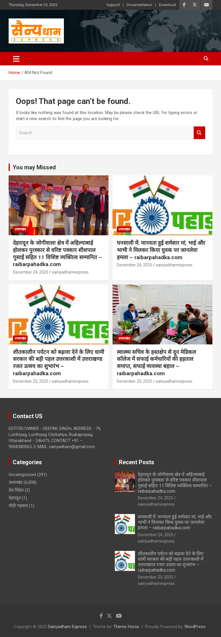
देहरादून (15, 497)
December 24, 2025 (30, 272)
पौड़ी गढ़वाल (18, 505)
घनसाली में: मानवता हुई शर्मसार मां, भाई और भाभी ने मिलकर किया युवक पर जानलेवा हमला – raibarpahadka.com (161, 250)
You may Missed (34, 167)
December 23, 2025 (30, 381)
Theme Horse (126, 626)
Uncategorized (22, 474)
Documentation (139, 5)
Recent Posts (136, 462)
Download (167, 5)
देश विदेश (16, 490)
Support (113, 5)
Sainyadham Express (67, 626)
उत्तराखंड (20, 229)
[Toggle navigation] (16, 58)
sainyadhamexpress (70, 272)
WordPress (194, 626)
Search (199, 132)
